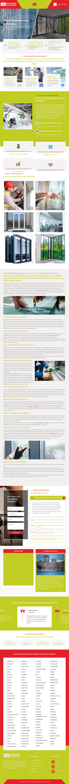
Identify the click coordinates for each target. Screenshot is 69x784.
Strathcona (53, 711)
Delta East (24, 661)
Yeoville (52, 743)
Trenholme (53, 725)
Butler (8, 709)
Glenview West (25, 706)
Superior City (54, 717)
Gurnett (23, 725)
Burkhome (9, 706)
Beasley (9, 679)
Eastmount (24, 674)
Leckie (37, 698)
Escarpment (24, 682)
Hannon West (25, 738)
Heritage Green (25, 743)
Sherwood (53, 698)
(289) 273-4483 (62, 4)
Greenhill (24, 717)
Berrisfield (9, 682)
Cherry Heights (10, 727)
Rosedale (53, 690)
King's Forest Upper (41, 682)
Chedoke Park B (11, 725)
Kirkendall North (40, 685)
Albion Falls (10, 663)
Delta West (24, 663)
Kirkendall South (40, 687)
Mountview (38, 732)
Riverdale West (54, 682)
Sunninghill (53, 714)
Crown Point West (11, 746)
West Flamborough (55, 735)
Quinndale (53, 669)
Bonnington (10, 693)
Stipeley (53, 709)
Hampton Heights (26, 730)
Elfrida (23, 679)
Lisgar (37, 703)
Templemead (54, 719)
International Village (41, 669)
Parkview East (54, 661)
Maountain (38, 711)
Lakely (37, 690)
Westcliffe (53, 738)
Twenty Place (54, 727)
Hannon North (25, 733)
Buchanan (9, 703)
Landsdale (38, 693)
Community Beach (11, 730)
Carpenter (9, 711)
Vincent (52, 730)
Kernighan (38, 679)
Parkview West (54, 663)
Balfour (9, 671)
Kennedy (38, 677)
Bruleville (9, 701)
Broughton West (11, 698)
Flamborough (25, 693)
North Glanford (39, 743)
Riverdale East (54, 679)
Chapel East (10, 719)
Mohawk (38, 727)
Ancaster (9, 669)
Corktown (9, 735)
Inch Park (38, 666)
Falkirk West (25, 687)
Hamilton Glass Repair (34, 781)
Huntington (38, 663)
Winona (52, 741)
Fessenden (24, 690)
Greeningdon (25, 719)
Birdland (9, 687)
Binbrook (9, 685)
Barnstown (9, 674)
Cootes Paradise (11, 733)
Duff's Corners (25, 666)
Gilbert (23, 698)
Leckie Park (39, 701)
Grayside (24, 711)
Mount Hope (39, 729)
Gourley (24, 709)
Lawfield (38, 695)
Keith (37, 674)
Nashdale (38, 735)
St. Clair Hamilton (55, 703)
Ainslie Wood (10, 661)
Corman (9, 738)
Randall (52, 674)
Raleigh (52, 671)
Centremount (10, 717)
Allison (8, 666)
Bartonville (9, 677)
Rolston (52, 687)
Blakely (9, 690)
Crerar (8, 741)
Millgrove (38, 724)
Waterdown (53, 733)
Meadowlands (39, 719)
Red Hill (53, 677)
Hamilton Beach (25, 727)
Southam (53, 701)
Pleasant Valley (54, 666)
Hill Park (24, 746)
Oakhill (38, 745)
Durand (23, 671)
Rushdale (53, 693)
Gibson (23, 695)
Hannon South (25, 735)
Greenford (24, 714)
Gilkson (23, 701)
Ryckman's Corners (55, 695)
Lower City (38, 706)
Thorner (53, 722)
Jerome (38, 671)
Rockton (53, 685)
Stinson (52, 706)
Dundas (23, 669)
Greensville (24, 722)
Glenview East (25, 703)
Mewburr (38, 721)
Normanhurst (39, 737)
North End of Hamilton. (41, 740)
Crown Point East (11, 743)
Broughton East (11, 695)
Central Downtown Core (13, 714)
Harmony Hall (25, 741)
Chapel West (10, 722)
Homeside (38, 661)
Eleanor (23, 677)
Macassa (38, 709)
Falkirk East (24, 685)
